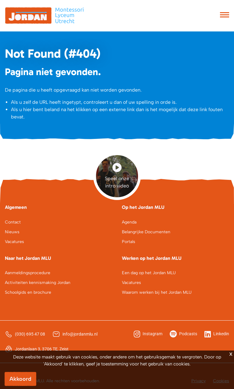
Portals (128, 241)
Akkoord (20, 379)
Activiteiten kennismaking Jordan (37, 282)
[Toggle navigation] (224, 15)
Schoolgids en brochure (28, 292)
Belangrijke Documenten (146, 231)
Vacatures (14, 241)
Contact (13, 222)
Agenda (129, 222)
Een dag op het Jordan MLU (149, 272)
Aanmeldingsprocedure (27, 272)
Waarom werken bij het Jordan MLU (157, 292)
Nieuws (12, 231)
